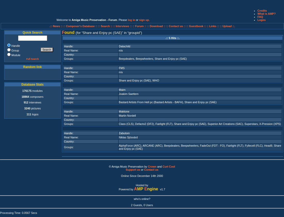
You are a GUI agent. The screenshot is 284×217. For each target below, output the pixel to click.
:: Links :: (213, 26)
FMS (122, 68)
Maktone (124, 111)
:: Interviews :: (123, 26)
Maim (122, 89)
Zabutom (124, 133)
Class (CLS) (126, 123)
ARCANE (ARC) (153, 145)
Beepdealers (126, 58)
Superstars (251, 123)
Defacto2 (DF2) (144, 123)
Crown (152, 166)
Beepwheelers (144, 58)
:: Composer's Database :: (80, 26)
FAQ (260, 16)
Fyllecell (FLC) (254, 145)
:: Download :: (156, 26)
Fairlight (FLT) (164, 123)
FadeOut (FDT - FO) (212, 145)
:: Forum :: (140, 26)
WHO (155, 80)
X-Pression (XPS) (270, 123)
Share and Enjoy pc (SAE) (171, 58)
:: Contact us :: (175, 26)
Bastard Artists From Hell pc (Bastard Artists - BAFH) (151, 102)
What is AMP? (266, 13)
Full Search (32, 59)
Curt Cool (169, 166)
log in (131, 19)
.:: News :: (56, 26)
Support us (133, 169)
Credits (262, 10)
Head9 (268, 145)
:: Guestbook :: (196, 26)
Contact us (151, 169)
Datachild (124, 46)
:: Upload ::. (227, 26)
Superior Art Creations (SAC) (225, 123)
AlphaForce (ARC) (130, 145)
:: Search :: (105, 26)
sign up (144, 19)
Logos (261, 19)
